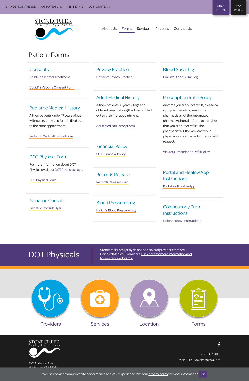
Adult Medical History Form (115, 125)
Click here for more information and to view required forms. (146, 256)
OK (203, 374)
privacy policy (158, 374)
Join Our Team (99, 6)
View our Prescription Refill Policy (186, 151)
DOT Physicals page (68, 169)
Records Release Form (112, 182)
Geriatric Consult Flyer (45, 208)
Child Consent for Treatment (49, 77)
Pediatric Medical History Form (51, 136)
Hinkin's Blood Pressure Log (116, 210)
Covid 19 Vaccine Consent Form (52, 87)
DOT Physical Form (42, 180)
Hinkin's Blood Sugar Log (180, 77)
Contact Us (183, 28)
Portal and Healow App (179, 186)
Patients (162, 28)
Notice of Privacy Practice (114, 77)
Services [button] (143, 28)
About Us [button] (109, 28)
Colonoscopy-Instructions (182, 220)
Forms (128, 28)
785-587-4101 (75, 6)
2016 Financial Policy (111, 154)
